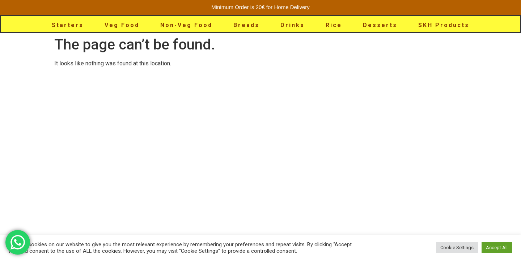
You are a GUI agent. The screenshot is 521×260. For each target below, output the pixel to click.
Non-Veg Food (186, 25)
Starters (68, 25)
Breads (246, 25)
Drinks (292, 25)
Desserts (380, 25)
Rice (334, 25)
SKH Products (443, 25)
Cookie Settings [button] (457, 247)
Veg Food (122, 25)
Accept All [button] (497, 247)
